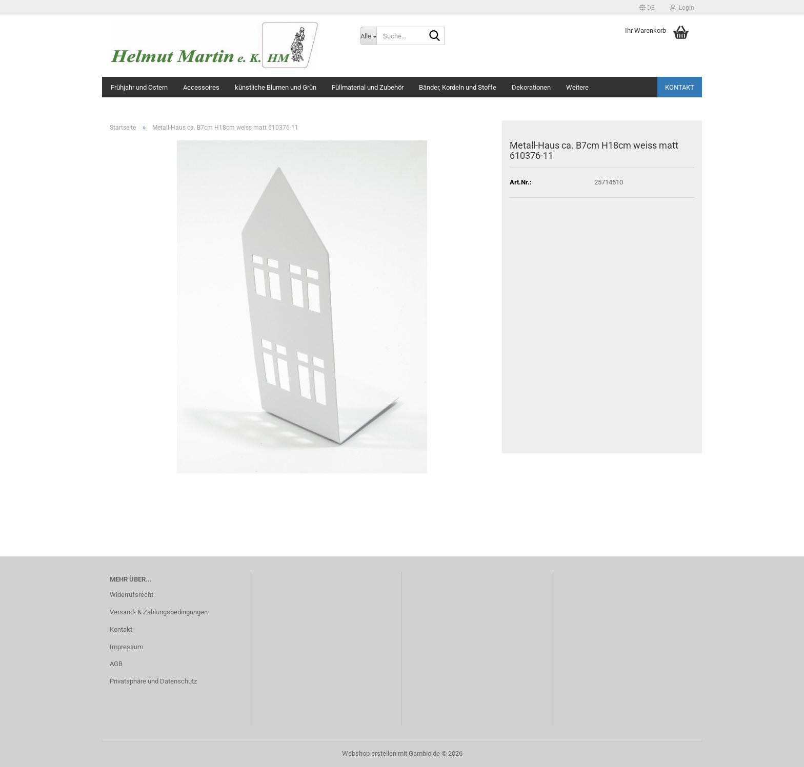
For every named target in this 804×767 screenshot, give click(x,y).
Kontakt (679, 87)
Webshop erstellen (369, 753)
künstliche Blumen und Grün (275, 87)
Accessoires (201, 87)
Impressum (126, 647)
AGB (116, 664)
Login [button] (682, 7)
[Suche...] (368, 36)
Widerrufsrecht (131, 594)
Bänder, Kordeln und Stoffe (457, 87)
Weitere (577, 87)
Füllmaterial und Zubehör (368, 87)
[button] (647, 7)
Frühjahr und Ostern (139, 87)
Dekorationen (531, 87)
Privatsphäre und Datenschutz (153, 681)
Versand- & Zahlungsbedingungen (159, 612)
